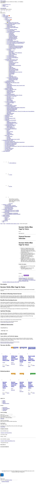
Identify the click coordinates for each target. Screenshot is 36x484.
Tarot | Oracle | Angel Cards (11, 96)
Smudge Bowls (9, 87)
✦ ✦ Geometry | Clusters (11, 48)
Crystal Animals (12, 50)
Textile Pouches (9, 136)
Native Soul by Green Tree (13, 69)
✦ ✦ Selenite (9, 58)
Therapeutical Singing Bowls (12, 109)
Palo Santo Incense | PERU (13, 70)
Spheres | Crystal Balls (13, 54)
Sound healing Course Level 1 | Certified (12, 210)
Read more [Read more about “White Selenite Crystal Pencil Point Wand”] (21, 365)
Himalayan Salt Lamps (11, 24)
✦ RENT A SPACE (6, 215)
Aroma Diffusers (10, 90)
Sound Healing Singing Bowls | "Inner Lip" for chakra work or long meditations (20, 111)
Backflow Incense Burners (13, 78)
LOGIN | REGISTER (6, 216)
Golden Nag (11, 67)
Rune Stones (9, 98)
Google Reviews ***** (7, 4)
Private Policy (5, 407)
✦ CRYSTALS (7, 28)
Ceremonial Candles (10, 102)
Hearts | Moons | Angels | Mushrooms (15, 52)
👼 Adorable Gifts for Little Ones (12, 22)
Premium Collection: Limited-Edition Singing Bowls (16, 107)
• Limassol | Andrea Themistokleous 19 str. (7, 440)
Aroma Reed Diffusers (11, 94)
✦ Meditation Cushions (9, 116)
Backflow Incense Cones (13, 79)
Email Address (2, 416)
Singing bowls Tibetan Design (12, 108)
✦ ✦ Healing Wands (10, 55)
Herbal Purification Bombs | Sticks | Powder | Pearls (16, 85)
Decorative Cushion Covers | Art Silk (13, 139)
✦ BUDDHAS (7, 115)
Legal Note (4, 410)
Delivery (4, 5)
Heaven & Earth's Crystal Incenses (15, 65)
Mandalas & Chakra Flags (11, 122)
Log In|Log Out (7, 218)
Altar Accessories (10, 100)
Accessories (9, 112)
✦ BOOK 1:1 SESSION (7, 204)
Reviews (4, 402)
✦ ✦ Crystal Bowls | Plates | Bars (12, 41)
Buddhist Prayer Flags (10, 125)
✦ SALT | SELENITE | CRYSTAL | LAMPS (12, 23)
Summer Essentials (10, 134)
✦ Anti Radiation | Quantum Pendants (13, 31)
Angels (8, 121)
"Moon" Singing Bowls (11, 110)
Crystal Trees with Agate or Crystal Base (16, 46)
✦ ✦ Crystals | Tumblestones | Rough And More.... (15, 43)
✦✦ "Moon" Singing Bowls (9, 145)
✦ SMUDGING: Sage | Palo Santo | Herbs (12, 82)
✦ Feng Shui (7, 119)
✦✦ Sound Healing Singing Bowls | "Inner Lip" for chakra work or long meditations (19, 146)
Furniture (8, 132)
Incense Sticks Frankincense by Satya (7, 322)
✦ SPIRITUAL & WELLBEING (10, 120)
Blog (3, 221)
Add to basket (26, 275)
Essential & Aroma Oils (11, 91)
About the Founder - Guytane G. (10, 205)
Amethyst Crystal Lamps (11, 26)
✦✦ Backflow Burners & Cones (12, 77)
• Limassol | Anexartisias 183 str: (6, 432)
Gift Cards (8, 20)
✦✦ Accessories (7, 147)
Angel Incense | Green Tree (13, 62)
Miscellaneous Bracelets (13, 38)
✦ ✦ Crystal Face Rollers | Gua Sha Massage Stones (16, 42)
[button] (2, 2)
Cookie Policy (5, 409)
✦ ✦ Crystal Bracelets (11, 32)
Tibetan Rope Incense (12, 76)
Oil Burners (9, 93)
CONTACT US (5, 220)
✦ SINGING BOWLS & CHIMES (11, 105)
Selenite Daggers (10, 99)
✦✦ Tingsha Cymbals (8, 149)
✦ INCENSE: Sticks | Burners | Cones (11, 59)
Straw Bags (9, 138)
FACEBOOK (7, 319)
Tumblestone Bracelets (13, 37)
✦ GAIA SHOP (5, 16)
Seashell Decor (9, 133)
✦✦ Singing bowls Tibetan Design (11, 143)
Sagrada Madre (11, 73)
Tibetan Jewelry (9, 126)
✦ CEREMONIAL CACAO (9, 81)
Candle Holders (9, 104)
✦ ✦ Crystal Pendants (10, 30)
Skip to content (3, 0)
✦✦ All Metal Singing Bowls (10, 141)
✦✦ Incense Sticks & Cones (12, 60)
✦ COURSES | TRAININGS (8, 209)
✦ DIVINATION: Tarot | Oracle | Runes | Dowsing (13, 95)
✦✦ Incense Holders (10, 80)
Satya (10, 74)
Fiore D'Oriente (11, 64)
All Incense (11, 61)
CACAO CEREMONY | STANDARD (11, 213)
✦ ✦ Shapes (9, 49)
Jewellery (8, 129)
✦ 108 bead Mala (10, 40)
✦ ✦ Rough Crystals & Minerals (12, 57)
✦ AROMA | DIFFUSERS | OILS (10, 89)
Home (1, 223)
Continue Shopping (22, 278)
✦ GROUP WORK (6, 212)
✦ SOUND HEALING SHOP (8, 140)
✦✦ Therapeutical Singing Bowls (10, 144)
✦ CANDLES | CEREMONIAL (10, 101)
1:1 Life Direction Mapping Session (11, 206)
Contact (4, 400)
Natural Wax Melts (10, 92)
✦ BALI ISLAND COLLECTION (11, 128)
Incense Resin (9, 86)
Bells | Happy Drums (10, 113)
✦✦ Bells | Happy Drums (9, 148)
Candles (8, 103)
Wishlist (6, 219)
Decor (8, 130)
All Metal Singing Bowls (11, 106)
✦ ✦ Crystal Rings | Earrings (12, 29)
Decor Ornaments (10, 131)
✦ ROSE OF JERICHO (9, 88)
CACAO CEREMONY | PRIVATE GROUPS (12, 214)
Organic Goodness (12, 68)
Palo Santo (9, 83)
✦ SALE (6, 18)
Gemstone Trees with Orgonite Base (15, 47)
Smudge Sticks (9, 84)
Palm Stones (11, 51)
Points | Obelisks (12, 53)
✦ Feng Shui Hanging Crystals (10, 118)
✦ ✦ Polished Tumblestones (12, 56)
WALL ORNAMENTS (11, 127)
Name (1, 414)
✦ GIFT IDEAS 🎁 (8, 19)
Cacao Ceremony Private (9, 208)
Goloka (10, 66)
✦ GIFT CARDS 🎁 (6, 15)
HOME (4, 14)
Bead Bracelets (11, 34)
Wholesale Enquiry (6, 403)
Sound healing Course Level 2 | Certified (12, 211)
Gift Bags (8, 137)
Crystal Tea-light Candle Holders (12, 27)
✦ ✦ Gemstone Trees (10, 44)
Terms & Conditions (6, 408)
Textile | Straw (7, 135)
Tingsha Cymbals (10, 114)
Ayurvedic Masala (12, 63)
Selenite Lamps (9, 25)
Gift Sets (8, 21)
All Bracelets (11, 33)
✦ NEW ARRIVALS (8, 17)
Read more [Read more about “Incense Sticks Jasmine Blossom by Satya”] (21, 391)
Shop (4, 223)
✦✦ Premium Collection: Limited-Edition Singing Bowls (14, 142)
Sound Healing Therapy (9, 207)
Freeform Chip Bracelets (13, 36)
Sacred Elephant (12, 72)
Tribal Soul (11, 75)
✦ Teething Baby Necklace (11, 39)
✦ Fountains (7, 117)
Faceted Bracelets (12, 35)
